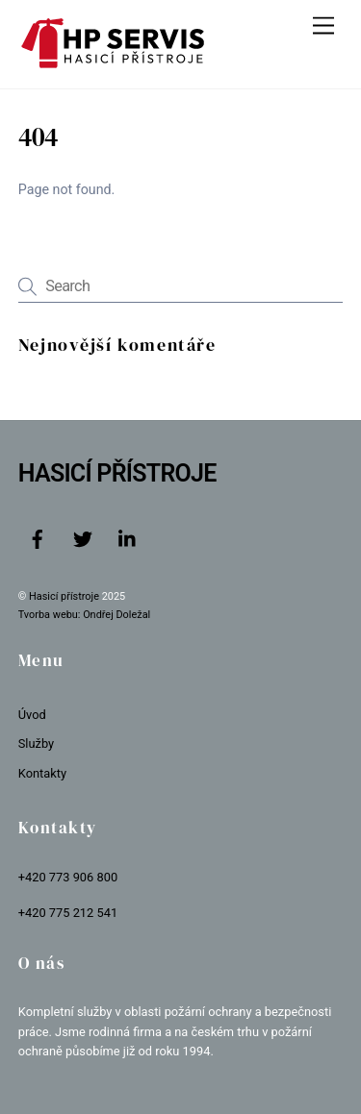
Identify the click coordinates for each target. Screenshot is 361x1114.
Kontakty (42, 773)
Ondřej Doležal (116, 614)
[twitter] (83, 538)
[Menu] (323, 26)
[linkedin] (128, 538)
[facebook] (37, 538)
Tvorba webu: (49, 614)
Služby (36, 743)
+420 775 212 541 (67, 912)
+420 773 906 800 (67, 877)
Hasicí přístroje (65, 596)
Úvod (32, 714)
